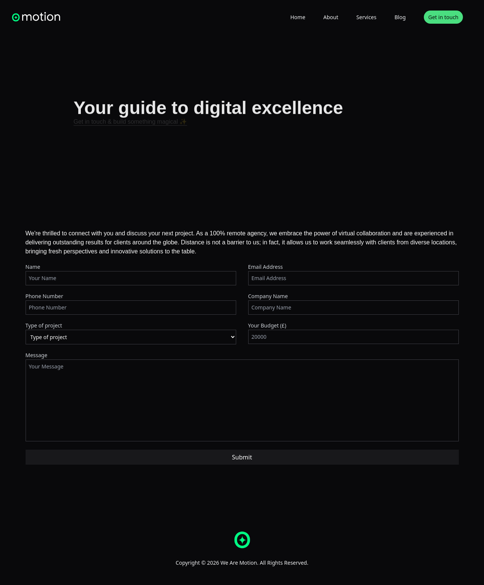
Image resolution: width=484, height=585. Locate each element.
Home (297, 17)
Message (36, 355)
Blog (400, 17)
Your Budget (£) (267, 325)
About (330, 17)
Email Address (265, 266)
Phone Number (44, 296)
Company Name (268, 296)
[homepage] (36, 16)
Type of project (44, 325)
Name (33, 266)
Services (366, 17)
